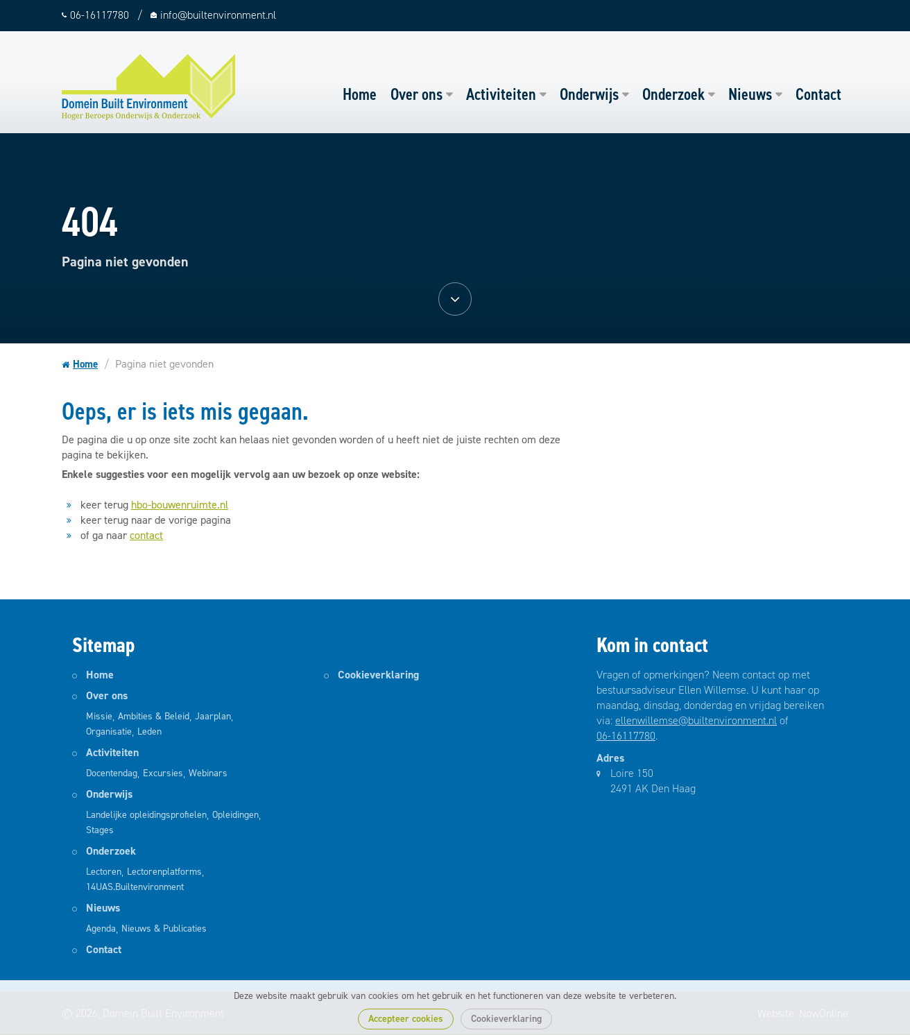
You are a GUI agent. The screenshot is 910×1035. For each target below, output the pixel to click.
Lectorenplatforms (164, 871)
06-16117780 (625, 735)
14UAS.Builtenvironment (135, 886)
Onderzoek (673, 94)
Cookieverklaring (506, 1018)
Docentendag (111, 773)
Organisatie (109, 731)
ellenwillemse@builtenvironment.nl (696, 720)
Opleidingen (235, 814)
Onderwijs (589, 94)
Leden (149, 731)
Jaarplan (213, 716)
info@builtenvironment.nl (218, 15)
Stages (100, 830)
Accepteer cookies (405, 1018)
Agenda (101, 928)
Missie (99, 716)
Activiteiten (501, 94)
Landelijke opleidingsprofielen (146, 814)
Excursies (163, 773)
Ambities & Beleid (153, 716)
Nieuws (750, 94)
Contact (818, 94)
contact (146, 535)
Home (360, 94)
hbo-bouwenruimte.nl (179, 504)
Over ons (416, 94)
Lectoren (103, 871)
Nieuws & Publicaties (164, 928)
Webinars (208, 773)
